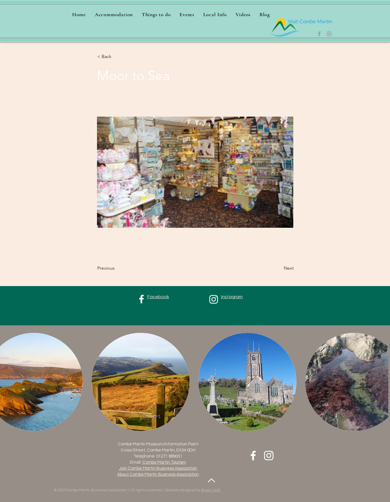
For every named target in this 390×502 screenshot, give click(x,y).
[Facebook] (319, 34)
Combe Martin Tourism (164, 462)
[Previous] (116, 268)
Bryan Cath (211, 490)
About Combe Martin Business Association (158, 474)
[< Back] (116, 56)
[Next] (279, 268)
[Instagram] (329, 34)
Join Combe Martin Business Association (158, 468)
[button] (156, 14)
